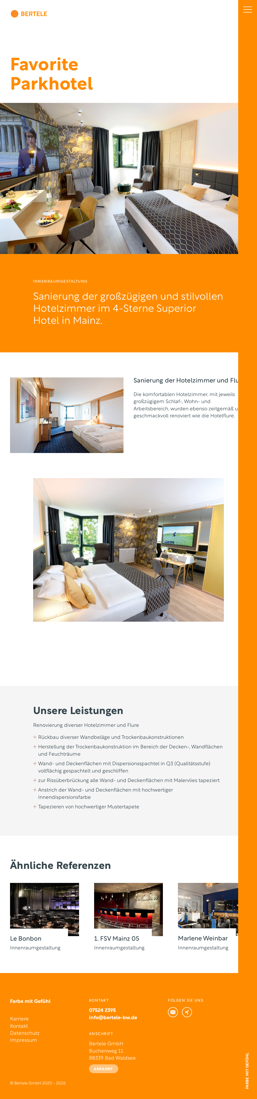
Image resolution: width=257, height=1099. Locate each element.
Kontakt (19, 1026)
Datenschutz (25, 1033)
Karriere (19, 1019)
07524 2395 (102, 1010)
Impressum (23, 1040)
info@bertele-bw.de (113, 1018)
